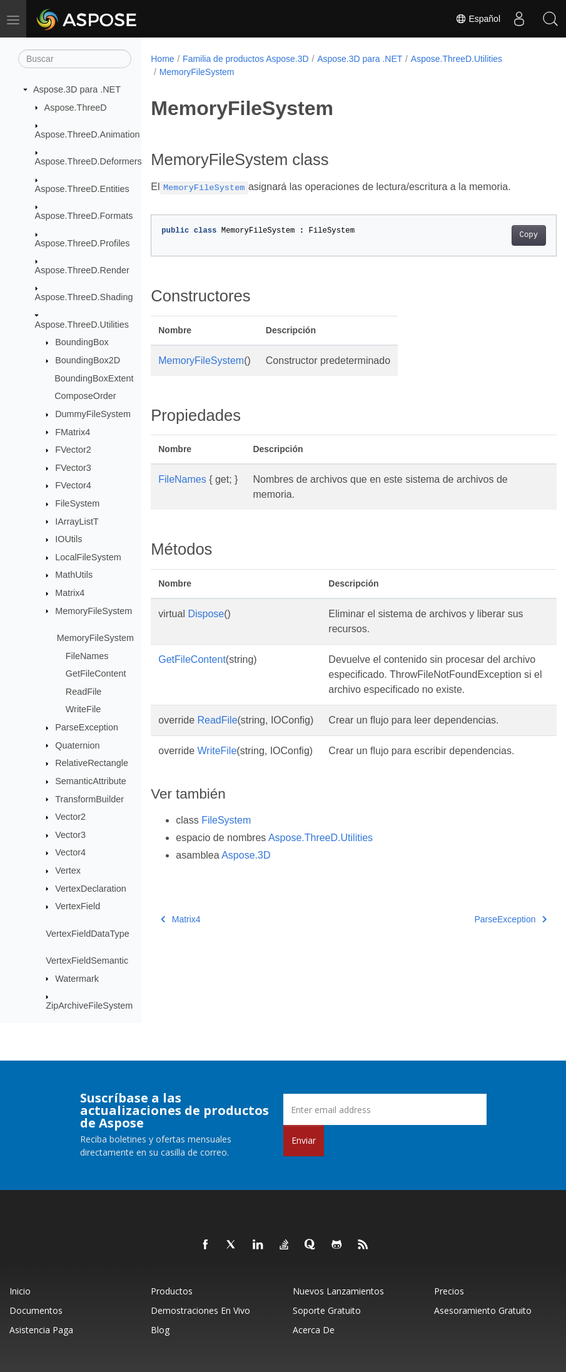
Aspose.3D (245, 870)
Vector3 (70, 835)
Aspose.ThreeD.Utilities (82, 325)
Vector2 (70, 817)
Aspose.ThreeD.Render (82, 270)
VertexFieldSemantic (87, 961)
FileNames (87, 656)
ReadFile (84, 692)
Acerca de (314, 1330)
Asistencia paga (41, 1330)
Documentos (36, 1310)
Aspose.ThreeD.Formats (84, 216)
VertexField (77, 906)
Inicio (20, 1291)
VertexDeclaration (90, 889)
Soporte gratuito (327, 1310)
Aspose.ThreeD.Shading (84, 297)
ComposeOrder (85, 396)
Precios (449, 1291)
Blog (160, 1330)
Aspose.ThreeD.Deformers (88, 161)
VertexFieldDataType (87, 934)
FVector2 (73, 450)
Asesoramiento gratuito (483, 1310)
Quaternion (77, 745)
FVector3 (73, 468)
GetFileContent (96, 673)
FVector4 (73, 485)
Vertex (68, 870)
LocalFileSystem (88, 557)
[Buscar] (74, 58)
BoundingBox (82, 342)
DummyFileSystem (93, 414)
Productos (172, 1291)
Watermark (77, 979)
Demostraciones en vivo (200, 1310)
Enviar (303, 1140)
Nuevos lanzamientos (338, 1291)
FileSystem (77, 503)
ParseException (86, 727)
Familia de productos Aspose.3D (246, 59)
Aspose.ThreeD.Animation (87, 134)
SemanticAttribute (90, 781)
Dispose (206, 613)
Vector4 (70, 852)
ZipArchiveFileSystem (89, 1006)
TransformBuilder (89, 799)
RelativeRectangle (91, 763)
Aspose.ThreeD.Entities (82, 189)
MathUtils (74, 575)
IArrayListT (77, 522)
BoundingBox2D (87, 360)
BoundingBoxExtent (93, 378)
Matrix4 (69, 593)
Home (162, 59)
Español (477, 18)
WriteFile (83, 709)
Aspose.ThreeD (75, 108)
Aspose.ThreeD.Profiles (82, 243)
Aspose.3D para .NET (77, 89)
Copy (500, 235)
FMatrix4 (72, 432)
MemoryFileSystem (93, 611)
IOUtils (68, 539)
